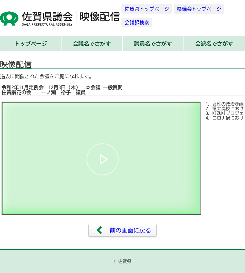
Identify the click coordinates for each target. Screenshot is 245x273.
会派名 (214, 43)
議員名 (153, 43)
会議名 (92, 43)
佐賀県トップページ (147, 8)
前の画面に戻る (130, 230)
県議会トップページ (199, 8)
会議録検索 (137, 22)
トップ (31, 43)
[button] (102, 159)
